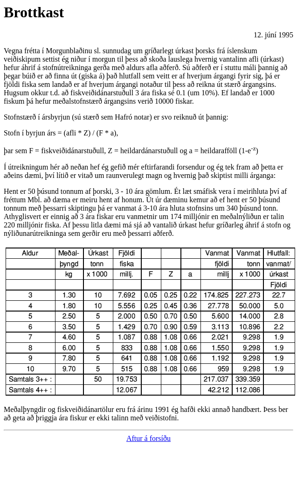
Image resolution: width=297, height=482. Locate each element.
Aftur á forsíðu (148, 438)
